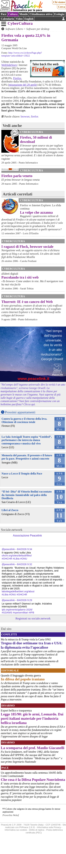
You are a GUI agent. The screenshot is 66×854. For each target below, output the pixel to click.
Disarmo (8, 705)
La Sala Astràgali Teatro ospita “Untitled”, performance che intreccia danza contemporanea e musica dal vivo (27, 440)
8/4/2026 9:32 (24, 564)
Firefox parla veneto (16, 176)
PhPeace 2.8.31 (27, 827)
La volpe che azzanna (36, 212)
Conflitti (9, 634)
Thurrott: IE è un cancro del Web (27, 302)
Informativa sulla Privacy (49, 827)
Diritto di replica (36, 830)
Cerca (61, 6)
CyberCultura (20, 23)
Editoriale (10, 670)
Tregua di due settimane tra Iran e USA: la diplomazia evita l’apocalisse (32, 645)
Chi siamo (59, 2)
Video (19, 18)
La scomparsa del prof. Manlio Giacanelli (32, 748)
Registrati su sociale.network (33, 618)
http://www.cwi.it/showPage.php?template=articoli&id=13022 (21, 54)
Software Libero (14, 28)
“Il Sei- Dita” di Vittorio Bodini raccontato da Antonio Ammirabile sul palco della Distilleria (27, 495)
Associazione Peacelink (27, 535)
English (28, 18)
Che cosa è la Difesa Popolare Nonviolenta (33, 780)
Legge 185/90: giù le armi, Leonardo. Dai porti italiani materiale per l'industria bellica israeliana (32, 718)
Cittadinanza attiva (41, 14)
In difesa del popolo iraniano (23, 679)
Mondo (23, 14)
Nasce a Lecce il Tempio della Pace (22, 473)
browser (25, 116)
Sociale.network (11, 529)
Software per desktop (37, 28)
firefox (34, 116)
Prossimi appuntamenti (20, 412)
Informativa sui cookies (16, 830)
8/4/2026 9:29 (24, 600)
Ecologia (59, 14)
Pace (3, 14)
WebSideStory (9, 65)
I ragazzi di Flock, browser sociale (27, 246)
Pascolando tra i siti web (20, 277)
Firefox (17, 78)
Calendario (7, 18)
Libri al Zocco (10, 510)
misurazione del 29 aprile (23, 84)
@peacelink (8, 549)
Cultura (12, 14)
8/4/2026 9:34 (24, 549)
